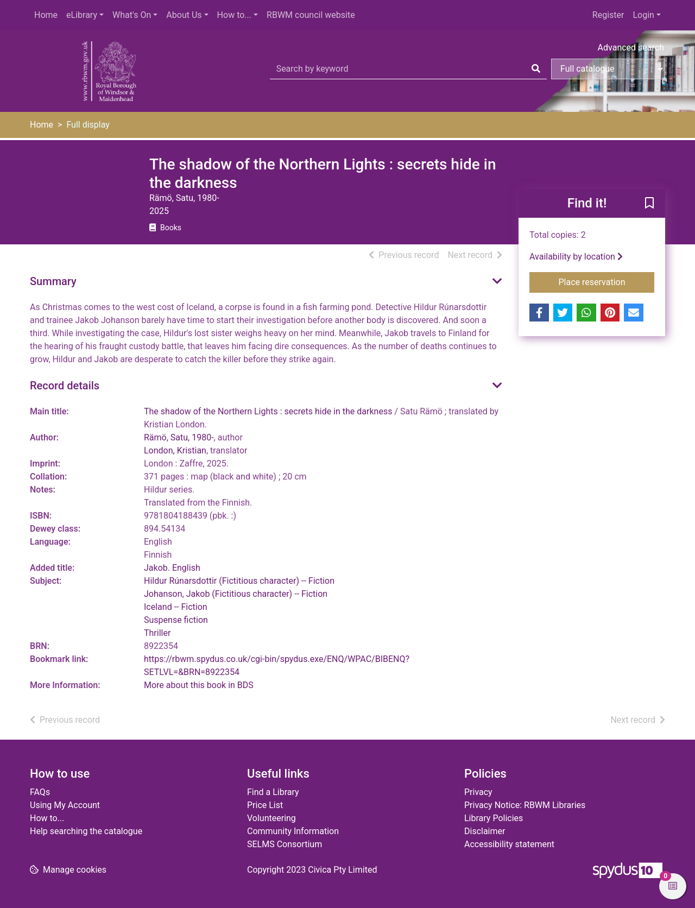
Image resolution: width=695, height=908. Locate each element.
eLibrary (81, 15)
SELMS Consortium (284, 844)
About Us (183, 15)
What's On (131, 15)
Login (643, 15)
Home (46, 15)
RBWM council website (311, 15)
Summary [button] (53, 281)
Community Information (293, 831)
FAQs (40, 792)
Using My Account (65, 805)
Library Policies (493, 818)
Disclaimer (484, 831)
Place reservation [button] (607, 281)
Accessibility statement (509, 844)
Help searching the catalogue (86, 831)
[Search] (536, 69)
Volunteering (271, 818)
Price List (265, 805)
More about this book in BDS (199, 685)
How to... (234, 15)
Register (608, 15)
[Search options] (608, 69)
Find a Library (273, 792)
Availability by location (576, 256)
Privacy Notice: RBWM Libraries (524, 805)
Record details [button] (64, 385)
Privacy (478, 792)
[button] (649, 204)
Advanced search (631, 47)
